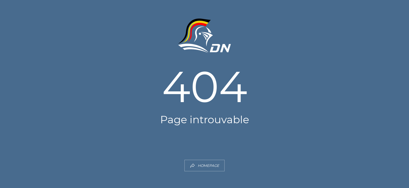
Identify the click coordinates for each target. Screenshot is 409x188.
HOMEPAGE (204, 165)
